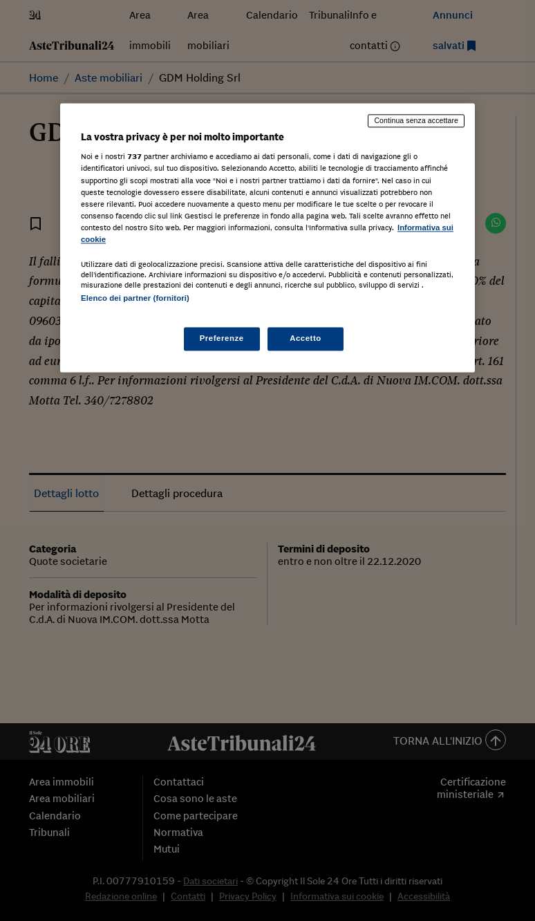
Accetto (305, 339)
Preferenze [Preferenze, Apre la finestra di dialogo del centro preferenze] (222, 339)
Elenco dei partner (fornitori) (135, 298)
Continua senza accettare (416, 120)
